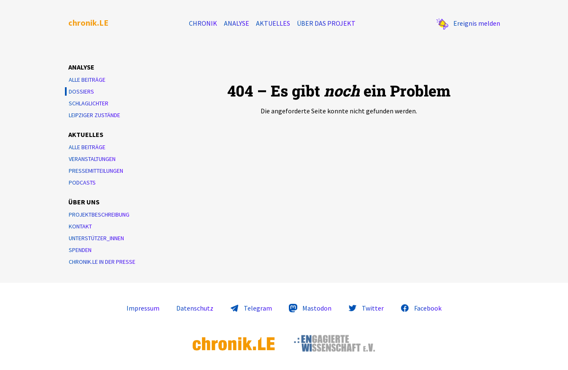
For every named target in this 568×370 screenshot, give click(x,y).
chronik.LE (88, 22)
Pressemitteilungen (96, 170)
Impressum (143, 308)
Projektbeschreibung (99, 214)
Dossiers (81, 91)
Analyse (236, 23)
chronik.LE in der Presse (102, 261)
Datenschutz (194, 308)
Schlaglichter (88, 103)
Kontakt (80, 226)
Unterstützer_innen (96, 238)
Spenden (80, 250)
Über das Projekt (326, 23)
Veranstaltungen (92, 159)
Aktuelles (273, 23)
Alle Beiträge (87, 79)
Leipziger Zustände (94, 115)
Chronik (203, 23)
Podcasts (82, 182)
